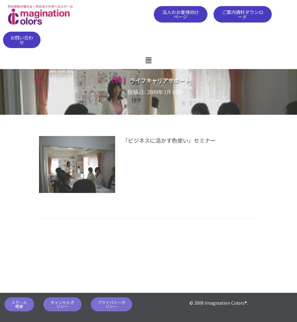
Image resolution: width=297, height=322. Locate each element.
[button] (180, 14)
